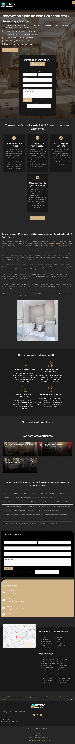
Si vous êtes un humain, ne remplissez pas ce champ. (19, 572)
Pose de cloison (47, 678)
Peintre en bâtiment (48, 676)
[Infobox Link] (9, 592)
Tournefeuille (46, 648)
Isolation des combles (48, 672)
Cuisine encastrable (48, 661)
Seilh (43, 645)
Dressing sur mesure (48, 665)
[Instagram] (38, 715)
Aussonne (60, 637)
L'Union (44, 637)
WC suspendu (61, 667)
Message (26, 88)
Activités (37, 733)
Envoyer (27, 100)
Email (24, 77)
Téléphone (26, 83)
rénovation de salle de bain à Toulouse (60, 243)
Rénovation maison (62, 680)
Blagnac (59, 641)
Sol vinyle (59, 663)
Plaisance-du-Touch (48, 641)
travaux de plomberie (36, 245)
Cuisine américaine (48, 659)
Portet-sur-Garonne (48, 643)
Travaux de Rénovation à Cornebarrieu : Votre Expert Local (56, 697)
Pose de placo (46, 682)
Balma (59, 639)
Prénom (25, 71)
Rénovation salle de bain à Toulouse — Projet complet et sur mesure (19, 461)
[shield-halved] (31, 110)
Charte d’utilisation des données (37, 737)
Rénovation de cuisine (63, 678)
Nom (39, 71)
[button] (73, 5)
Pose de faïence (47, 680)
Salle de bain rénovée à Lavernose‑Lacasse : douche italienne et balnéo (19, 445)
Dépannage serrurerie (48, 663)
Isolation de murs (47, 670)
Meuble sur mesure (48, 674)
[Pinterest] (41, 715)
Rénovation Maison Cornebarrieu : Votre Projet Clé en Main (19, 697)
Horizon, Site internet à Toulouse (41, 740)
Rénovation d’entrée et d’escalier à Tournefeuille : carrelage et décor (51, 445)
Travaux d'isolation (62, 665)
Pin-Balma (45, 639)
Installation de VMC (48, 667)
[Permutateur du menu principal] (73, 2)
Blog (37, 731)
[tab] (37, 493)
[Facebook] (34, 715)
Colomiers (60, 643)
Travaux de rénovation (63, 682)
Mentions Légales (37, 735)
